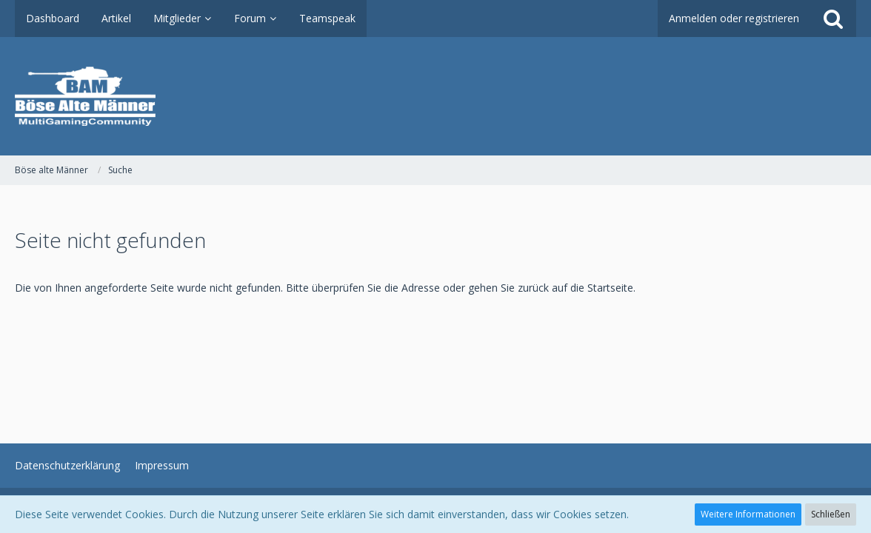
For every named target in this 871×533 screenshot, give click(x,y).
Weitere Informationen (748, 514)
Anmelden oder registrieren (734, 18)
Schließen (830, 514)
